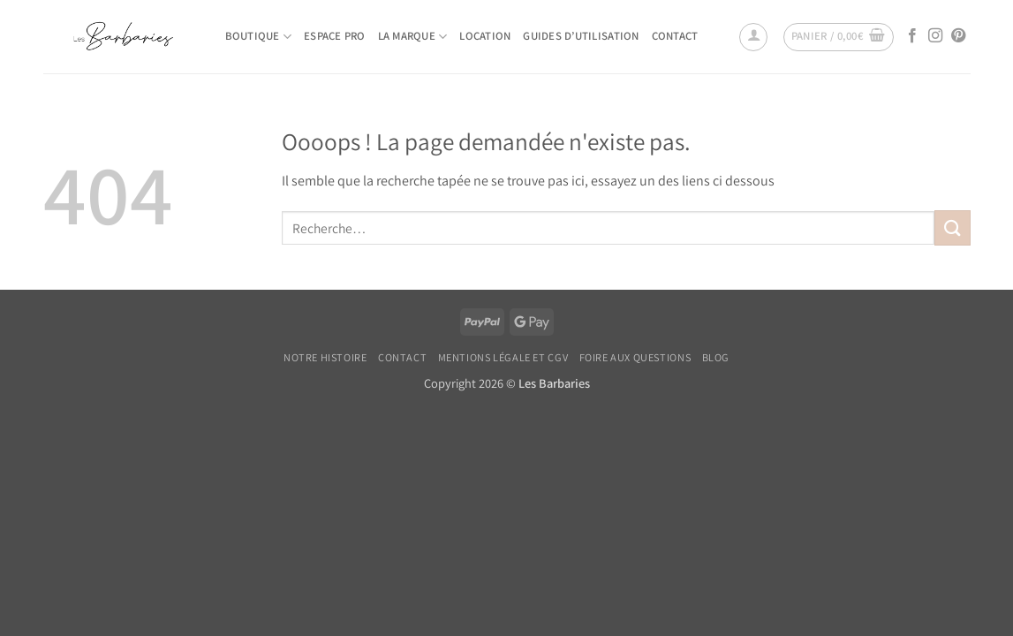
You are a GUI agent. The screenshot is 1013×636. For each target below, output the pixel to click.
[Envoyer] (952, 227)
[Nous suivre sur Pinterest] (958, 36)
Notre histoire (325, 358)
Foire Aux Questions (635, 358)
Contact (675, 35)
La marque (413, 36)
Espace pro (335, 35)
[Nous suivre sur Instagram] (935, 36)
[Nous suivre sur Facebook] (912, 36)
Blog (716, 358)
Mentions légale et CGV (503, 358)
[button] (753, 37)
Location (484, 35)
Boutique (258, 36)
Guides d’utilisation (581, 35)
